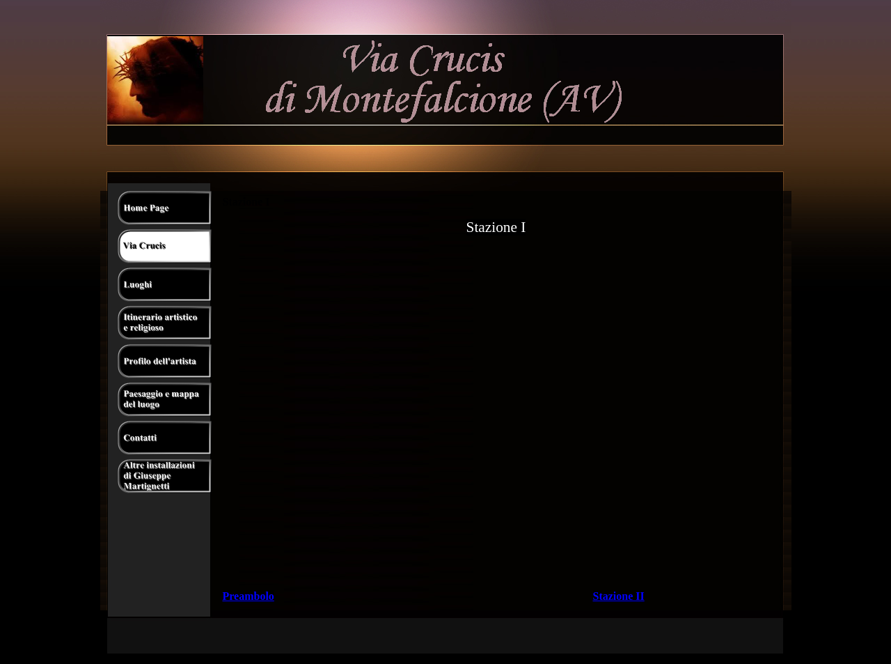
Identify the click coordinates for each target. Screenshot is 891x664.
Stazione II (619, 596)
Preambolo (248, 596)
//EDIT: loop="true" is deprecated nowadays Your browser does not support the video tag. (496, 377)
